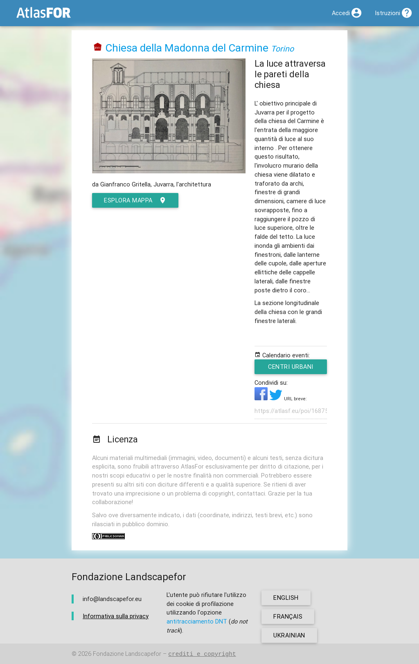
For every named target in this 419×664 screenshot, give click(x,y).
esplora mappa (135, 200)
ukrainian (289, 635)
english (286, 597)
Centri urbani (291, 368)
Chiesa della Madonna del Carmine (186, 47)
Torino (282, 48)
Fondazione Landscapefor (127, 654)
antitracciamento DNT (197, 621)
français (287, 616)
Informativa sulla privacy (116, 616)
